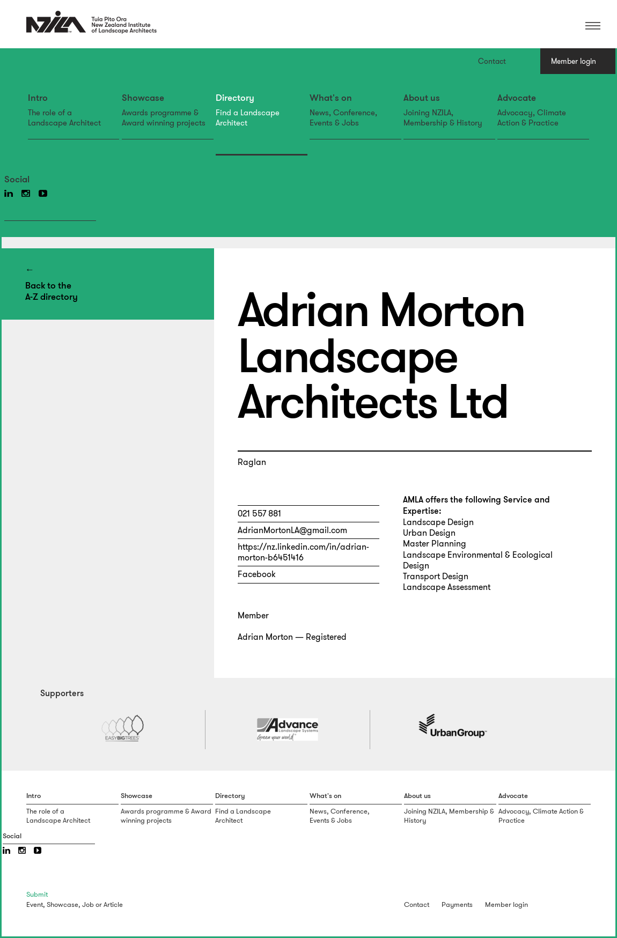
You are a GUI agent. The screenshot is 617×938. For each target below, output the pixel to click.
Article (113, 904)
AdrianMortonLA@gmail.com (292, 530)
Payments (457, 904)
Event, (35, 904)
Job (88, 904)
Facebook (257, 574)
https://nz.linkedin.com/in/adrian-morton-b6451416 (303, 552)
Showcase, (63, 904)
